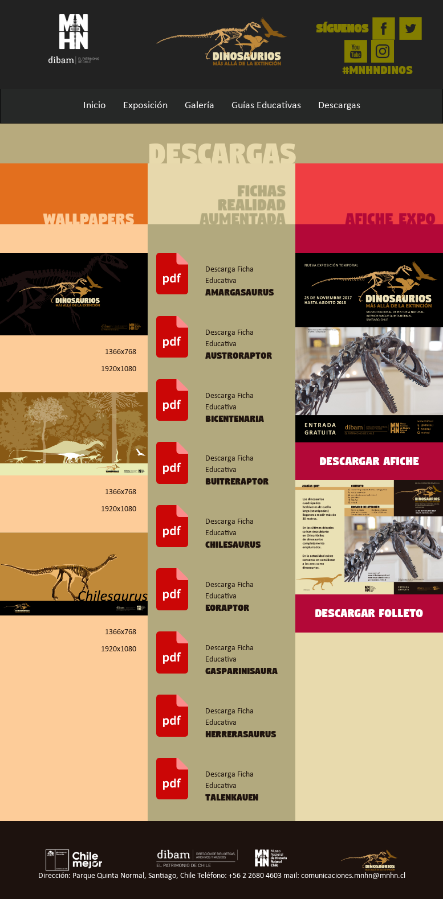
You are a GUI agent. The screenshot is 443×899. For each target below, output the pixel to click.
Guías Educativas (266, 105)
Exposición (145, 105)
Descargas (339, 105)
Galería (199, 105)
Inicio (94, 105)
